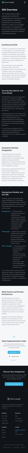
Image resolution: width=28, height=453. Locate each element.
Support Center (14, 356)
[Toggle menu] (24, 2)
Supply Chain (5, 423)
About (3, 430)
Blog (16, 416)
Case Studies (18, 418)
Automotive (4, 420)
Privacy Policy (16, 447)
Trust (3, 434)
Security (4, 432)
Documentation (14, 352)
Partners (4, 437)
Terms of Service (7, 447)
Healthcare (4, 418)
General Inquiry (19, 434)
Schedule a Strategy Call (14, 384)
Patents (23, 447)
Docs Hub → (14, 360)
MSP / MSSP (5, 416)
